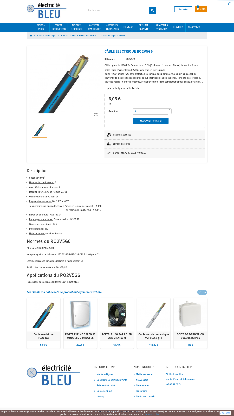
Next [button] (204, 292)
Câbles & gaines (41, 27)
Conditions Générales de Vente (112, 380)
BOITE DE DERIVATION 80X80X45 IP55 (190, 336)
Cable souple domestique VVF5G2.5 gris (153, 336)
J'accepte (225, 413)
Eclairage (128, 27)
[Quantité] (150, 111)
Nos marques (142, 385)
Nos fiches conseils (145, 396)
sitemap (100, 396)
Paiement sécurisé (106, 385)
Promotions (141, 391)
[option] (43, 323)
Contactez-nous (104, 391)
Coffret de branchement (94, 27)
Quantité (113, 111)
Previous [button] (199, 292)
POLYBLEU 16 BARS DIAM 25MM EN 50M (117, 336)
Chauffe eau (194, 27)
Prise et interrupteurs (59, 27)
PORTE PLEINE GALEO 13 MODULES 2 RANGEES (80, 336)
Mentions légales (105, 374)
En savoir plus (152, 414)
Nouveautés (142, 380)
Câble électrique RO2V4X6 (44, 336)
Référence (109, 59)
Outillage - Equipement (144, 27)
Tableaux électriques (76, 27)
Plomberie (178, 27)
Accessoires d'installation (112, 27)
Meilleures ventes (144, 374)
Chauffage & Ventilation (162, 27)
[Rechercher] (120, 10)
